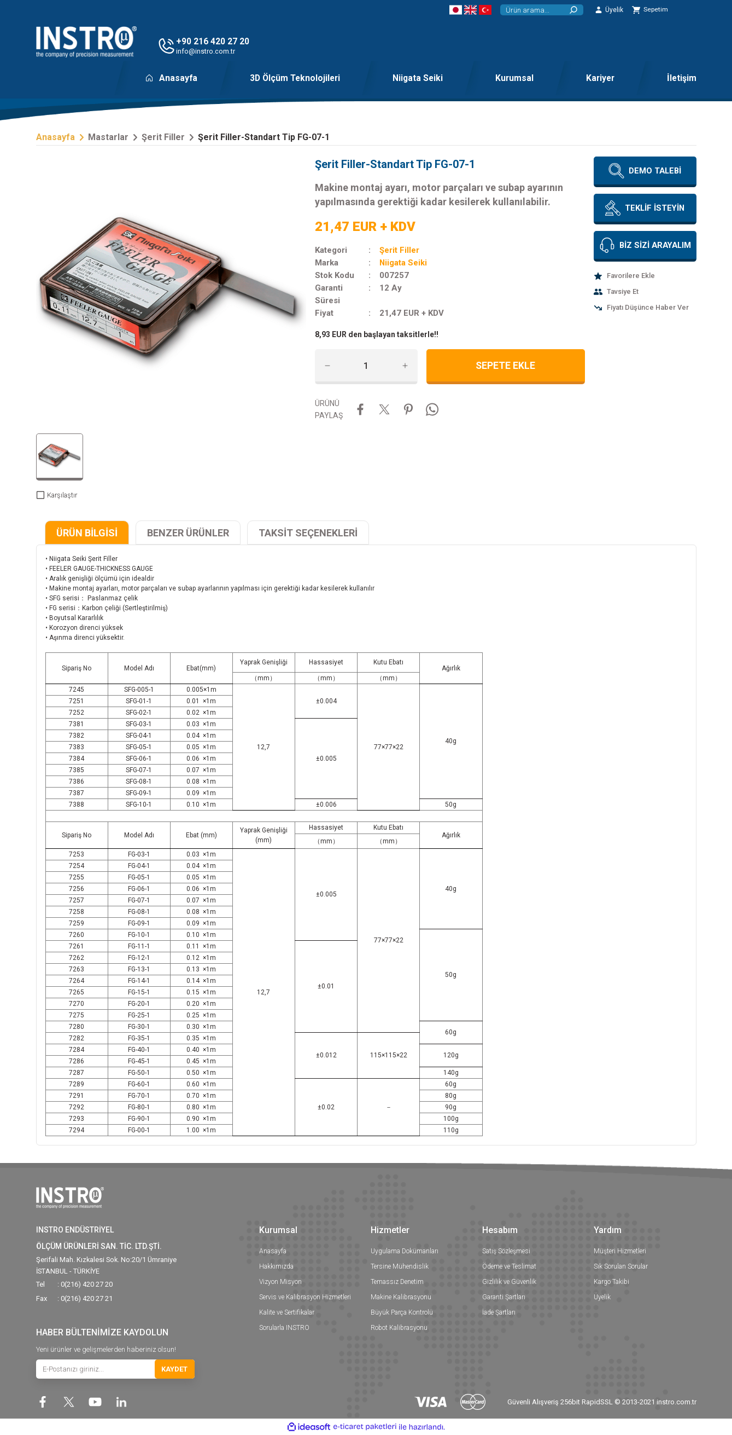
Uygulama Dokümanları (404, 1251)
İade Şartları (499, 1312)
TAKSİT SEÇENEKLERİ (308, 533)
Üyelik (602, 1297)
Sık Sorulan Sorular (621, 1266)
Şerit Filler (399, 250)
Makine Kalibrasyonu (401, 1297)
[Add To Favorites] (645, 276)
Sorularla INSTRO (284, 1328)
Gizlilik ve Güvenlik (509, 1282)
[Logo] (86, 41)
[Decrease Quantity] (327, 365)
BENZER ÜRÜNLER (188, 533)
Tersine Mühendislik (400, 1266)
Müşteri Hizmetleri (620, 1251)
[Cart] (650, 9)
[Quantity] (366, 365)
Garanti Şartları (503, 1297)
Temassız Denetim (397, 1282)
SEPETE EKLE (506, 366)
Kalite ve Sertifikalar (286, 1312)
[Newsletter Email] (115, 1369)
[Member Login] (608, 9)
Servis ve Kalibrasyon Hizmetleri (305, 1297)
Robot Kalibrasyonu (399, 1328)
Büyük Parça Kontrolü (402, 1312)
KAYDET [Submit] (174, 1369)
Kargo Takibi (611, 1282)
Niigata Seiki (403, 263)
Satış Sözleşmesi (506, 1251)
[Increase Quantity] (405, 365)
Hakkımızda (276, 1266)
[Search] (541, 9)
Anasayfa (272, 1251)
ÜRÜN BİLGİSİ (87, 533)
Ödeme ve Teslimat (509, 1266)
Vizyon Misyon (280, 1282)
